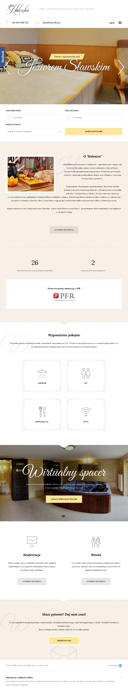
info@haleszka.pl (51, 22)
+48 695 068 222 (19, 22)
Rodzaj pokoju (13, 124)
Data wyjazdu (72, 110)
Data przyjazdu (13, 110)
